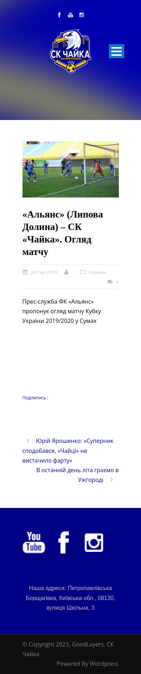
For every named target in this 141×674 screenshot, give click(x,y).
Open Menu (116, 51)
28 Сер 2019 (44, 272)
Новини (97, 272)
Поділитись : (35, 398)
